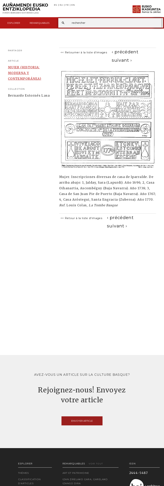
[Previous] (125, 52)
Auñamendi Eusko (25, 8)
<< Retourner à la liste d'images (84, 52)
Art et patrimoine (76, 472)
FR (67, 5)
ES (55, 5)
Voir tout (96, 463)
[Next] (121, 60)
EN (73, 5)
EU (61, 5)
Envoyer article (82, 420)
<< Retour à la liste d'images (81, 218)
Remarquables (40, 22)
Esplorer (13, 22)
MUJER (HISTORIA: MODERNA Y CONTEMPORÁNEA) (24, 73)
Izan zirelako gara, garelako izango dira (85, 481)
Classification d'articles (29, 481)
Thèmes (23, 472)
